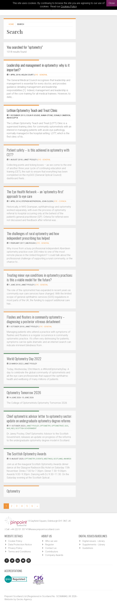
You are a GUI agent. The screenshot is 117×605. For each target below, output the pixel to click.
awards (67, 459)
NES (12, 428)
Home (11, 24)
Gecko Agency (24, 599)
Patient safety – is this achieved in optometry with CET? (38, 152)
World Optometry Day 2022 (24, 358)
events (39, 459)
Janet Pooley (32, 426)
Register (49, 544)
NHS (8, 428)
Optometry (13, 491)
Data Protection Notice (20, 544)
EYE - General (41, 75)
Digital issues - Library (93, 541)
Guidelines (87, 548)
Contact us (51, 548)
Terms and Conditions (19, 551)
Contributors (51, 551)
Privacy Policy (15, 548)
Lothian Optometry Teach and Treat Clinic (32, 110)
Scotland (58, 459)
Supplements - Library (93, 544)
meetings (48, 459)
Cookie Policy (15, 541)
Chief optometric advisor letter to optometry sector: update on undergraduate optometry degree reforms (39, 418)
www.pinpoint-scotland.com (45, 529)
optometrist (57, 426)
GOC (66, 426)
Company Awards (54, 555)
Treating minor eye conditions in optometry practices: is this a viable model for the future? (40, 277)
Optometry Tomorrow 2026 (24, 392)
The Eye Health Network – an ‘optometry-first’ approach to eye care (35, 194)
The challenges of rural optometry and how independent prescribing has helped (33, 236)
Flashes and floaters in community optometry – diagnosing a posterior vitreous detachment (36, 319)
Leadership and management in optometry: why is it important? (38, 67)
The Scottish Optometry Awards (26, 453)
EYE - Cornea (60, 201)
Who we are (51, 541)
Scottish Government (26, 428)
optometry (45, 426)
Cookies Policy (69, 6)
